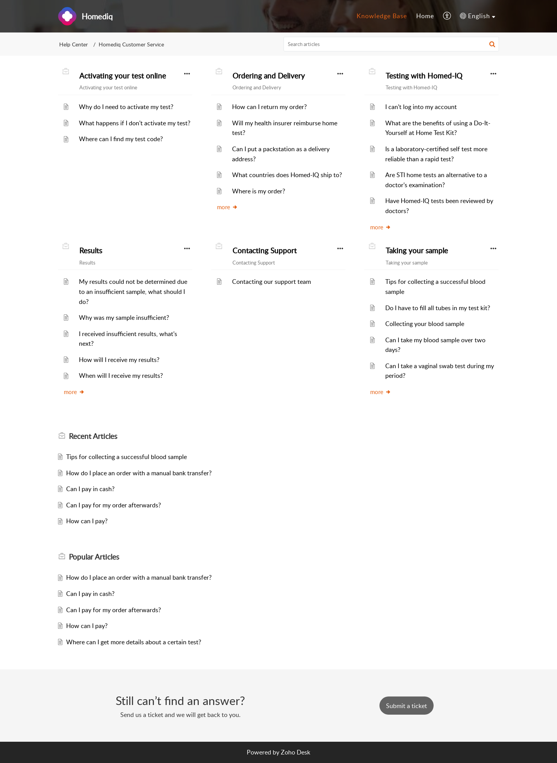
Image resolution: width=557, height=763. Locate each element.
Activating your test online (122, 76)
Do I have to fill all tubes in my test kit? (437, 308)
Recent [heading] (93, 436)
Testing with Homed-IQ (424, 76)
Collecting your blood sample (424, 323)
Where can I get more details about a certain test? (133, 642)
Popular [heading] (94, 557)
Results (90, 251)
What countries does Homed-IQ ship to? (287, 175)
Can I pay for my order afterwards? (113, 505)
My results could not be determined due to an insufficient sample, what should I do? (133, 291)
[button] (447, 16)
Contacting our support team (271, 281)
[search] (391, 44)
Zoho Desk (295, 752)
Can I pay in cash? (90, 489)
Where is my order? (258, 191)
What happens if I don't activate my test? (134, 123)
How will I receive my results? (119, 359)
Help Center (73, 44)
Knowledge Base (382, 16)
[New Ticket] (406, 706)
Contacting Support (264, 251)
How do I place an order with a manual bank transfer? (139, 473)
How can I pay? (87, 521)
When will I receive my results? (121, 375)
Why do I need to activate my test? (126, 106)
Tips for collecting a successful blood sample (126, 456)
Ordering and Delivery (268, 76)
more (227, 207)
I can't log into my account (421, 106)
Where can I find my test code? (121, 139)
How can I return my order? (269, 106)
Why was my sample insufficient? (124, 317)
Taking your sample (417, 251)
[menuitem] (382, 16)
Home (425, 16)
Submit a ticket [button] (406, 706)
